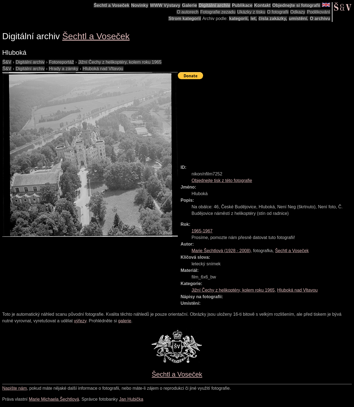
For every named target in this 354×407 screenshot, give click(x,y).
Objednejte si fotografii (296, 5)
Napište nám (14, 388)
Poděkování (318, 12)
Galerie (189, 5)
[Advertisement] (266, 119)
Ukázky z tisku (251, 12)
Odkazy (297, 12)
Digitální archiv (214, 5)
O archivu (320, 18)
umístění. (298, 18)
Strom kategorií (184, 18)
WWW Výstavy (165, 5)
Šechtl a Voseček (112, 5)
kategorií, (239, 18)
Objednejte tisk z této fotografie (222, 180)
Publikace (242, 5)
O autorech (187, 12)
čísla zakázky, (273, 18)
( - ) (221, 250)
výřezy (80, 320)
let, (254, 18)
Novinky (139, 5)
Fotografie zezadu (217, 12)
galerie (124, 320)
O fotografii (277, 12)
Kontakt (262, 5)
